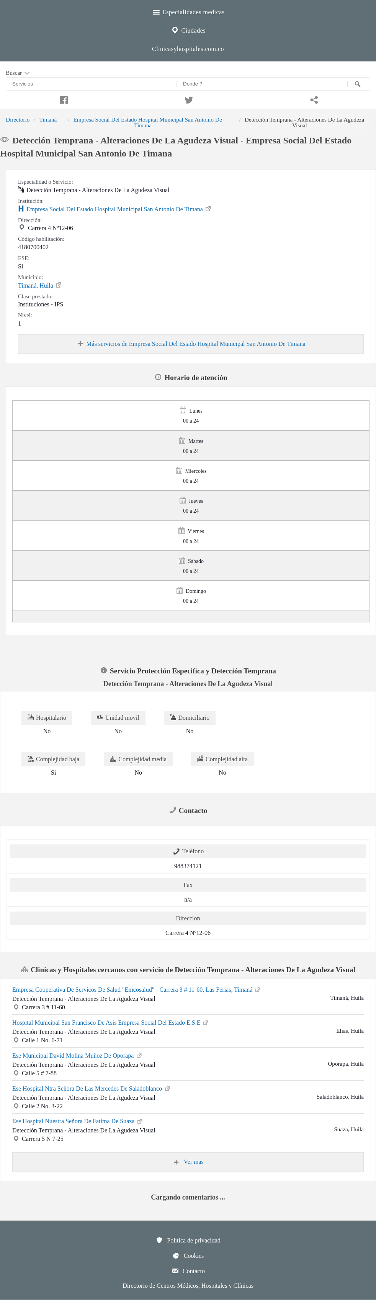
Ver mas (188, 1162)
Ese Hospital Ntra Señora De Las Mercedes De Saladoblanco (91, 1088)
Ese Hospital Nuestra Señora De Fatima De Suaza (78, 1120)
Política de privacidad (188, 1240)
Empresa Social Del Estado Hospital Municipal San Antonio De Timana (148, 122)
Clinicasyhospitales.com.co (188, 49)
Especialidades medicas (188, 11)
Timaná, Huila (40, 285)
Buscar (18, 73)
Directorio (17, 119)
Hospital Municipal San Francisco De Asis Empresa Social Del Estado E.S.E (110, 1022)
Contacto (188, 1271)
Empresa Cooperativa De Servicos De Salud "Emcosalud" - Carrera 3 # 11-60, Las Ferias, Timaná (137, 989)
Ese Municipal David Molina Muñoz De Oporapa (77, 1055)
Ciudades (188, 29)
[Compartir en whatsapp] (313, 99)
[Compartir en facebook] (62, 99)
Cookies (188, 1255)
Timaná (48, 119)
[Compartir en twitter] (187, 99)
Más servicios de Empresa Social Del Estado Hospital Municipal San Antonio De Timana (190, 344)
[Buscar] (359, 84)
